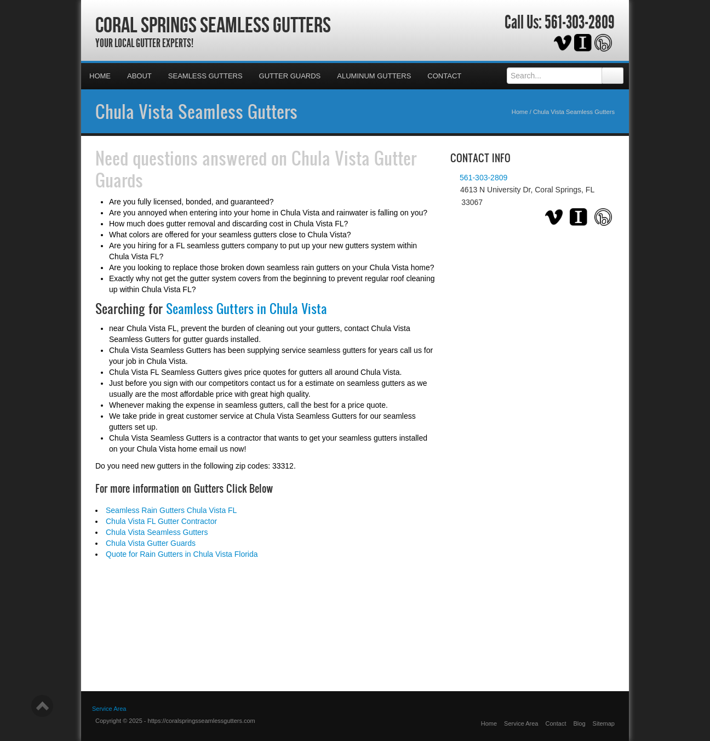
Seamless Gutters (205, 76)
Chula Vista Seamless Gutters (196, 111)
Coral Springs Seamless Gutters (213, 25)
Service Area (521, 723)
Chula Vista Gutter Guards (151, 543)
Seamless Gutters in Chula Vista (246, 308)
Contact (444, 76)
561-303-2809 (580, 22)
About (139, 76)
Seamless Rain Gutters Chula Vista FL (171, 510)
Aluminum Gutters (374, 76)
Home (100, 76)
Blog (580, 723)
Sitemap (604, 723)
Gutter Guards (290, 76)
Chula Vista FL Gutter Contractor (161, 521)
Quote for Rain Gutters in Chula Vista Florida (182, 554)
